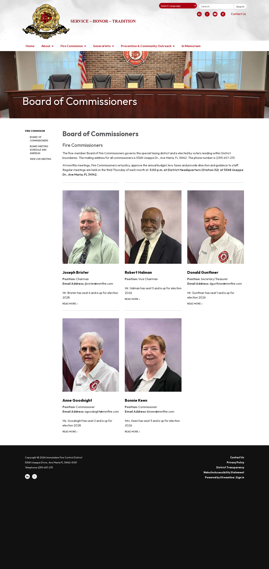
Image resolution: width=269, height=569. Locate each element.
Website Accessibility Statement (223, 472)
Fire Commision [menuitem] (72, 46)
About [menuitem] (45, 46)
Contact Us (238, 14)
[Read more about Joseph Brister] (90, 244)
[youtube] (215, 15)
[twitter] (207, 15)
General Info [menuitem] (102, 46)
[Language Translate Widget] (178, 5)
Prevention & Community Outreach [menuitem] (146, 46)
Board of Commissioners (39, 139)
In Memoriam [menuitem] (191, 46)
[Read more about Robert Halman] (153, 244)
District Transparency (230, 467)
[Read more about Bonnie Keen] (153, 372)
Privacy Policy (235, 462)
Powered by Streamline (219, 477)
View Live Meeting (40, 159)
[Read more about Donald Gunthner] (215, 244)
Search (240, 6)
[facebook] (223, 15)
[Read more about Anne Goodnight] (90, 372)
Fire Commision (35, 130)
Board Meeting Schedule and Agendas (39, 150)
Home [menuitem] (30, 46)
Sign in (240, 477)
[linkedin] (199, 15)
